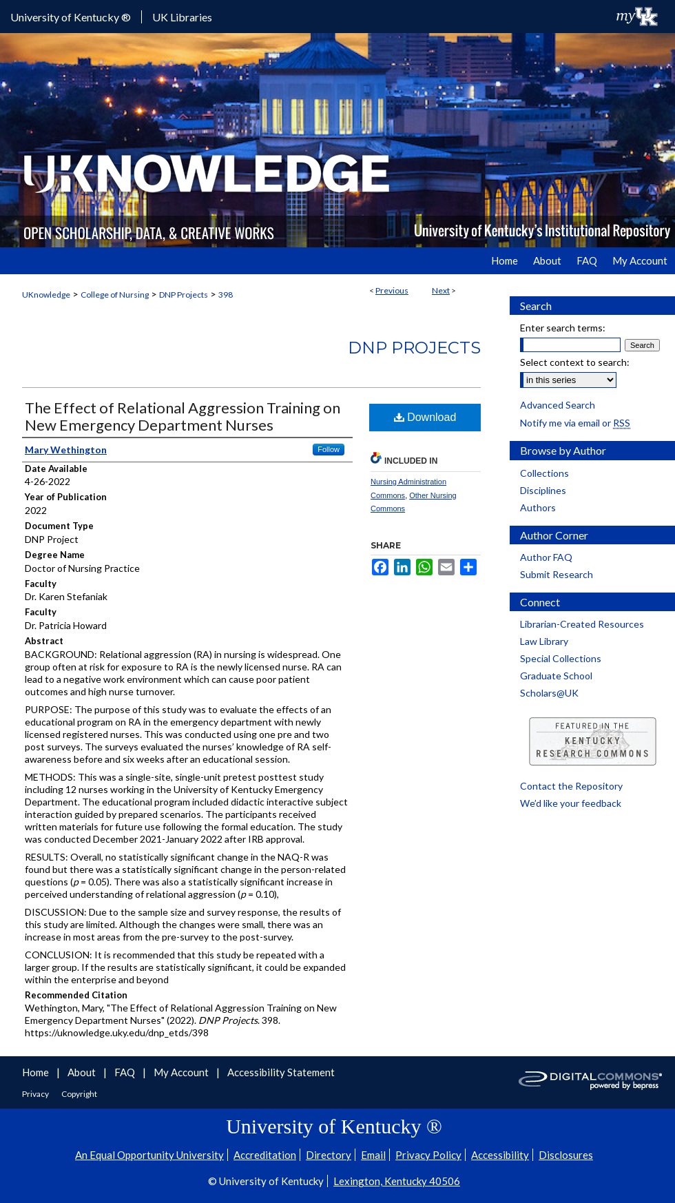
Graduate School (556, 675)
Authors (538, 507)
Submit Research (556, 574)
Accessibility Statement (281, 1072)
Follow (329, 449)
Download (425, 417)
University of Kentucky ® (70, 16)
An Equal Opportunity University (149, 1155)
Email (373, 1155)
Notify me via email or (575, 423)
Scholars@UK (549, 693)
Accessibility (500, 1155)
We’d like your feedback (570, 803)
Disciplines (543, 490)
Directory (328, 1155)
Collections (544, 473)
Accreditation (264, 1155)
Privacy (36, 1094)
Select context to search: (575, 362)
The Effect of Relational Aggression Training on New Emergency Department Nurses (182, 416)
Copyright (79, 1094)
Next (441, 290)
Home (36, 1072)
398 (225, 294)
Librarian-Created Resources (582, 624)
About (83, 1072)
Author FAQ (546, 557)
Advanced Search (557, 405)
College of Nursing (115, 294)
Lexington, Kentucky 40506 (396, 1181)
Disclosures (566, 1155)
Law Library (544, 641)
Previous (391, 290)
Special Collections (560, 658)
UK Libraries (182, 16)
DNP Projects (183, 294)
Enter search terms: (562, 327)
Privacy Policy (428, 1155)
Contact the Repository (571, 786)
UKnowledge (46, 294)
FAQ (125, 1072)
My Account (182, 1072)
